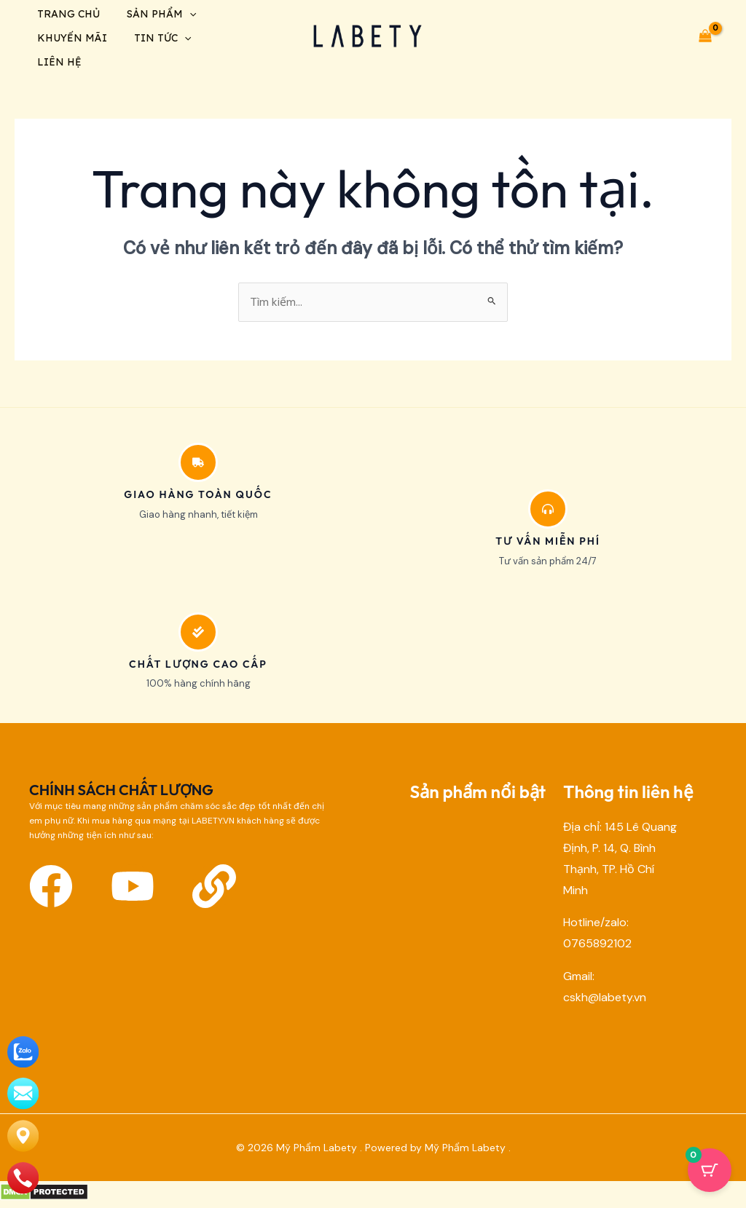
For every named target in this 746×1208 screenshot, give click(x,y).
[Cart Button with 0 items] (709, 1171)
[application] (185, 14)
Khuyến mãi (70, 40)
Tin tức (158, 41)
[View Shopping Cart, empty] (705, 39)
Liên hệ (57, 67)
